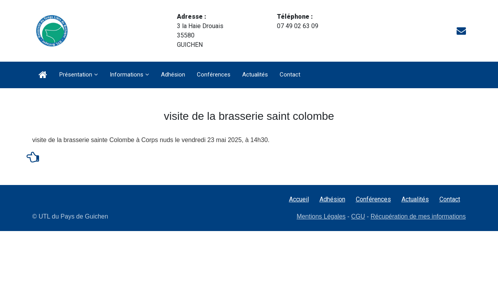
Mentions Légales (320, 216)
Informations (126, 74)
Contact (290, 74)
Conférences (213, 74)
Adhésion (173, 74)
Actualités (255, 74)
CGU (358, 216)
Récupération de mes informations (418, 216)
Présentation (75, 74)
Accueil (299, 199)
